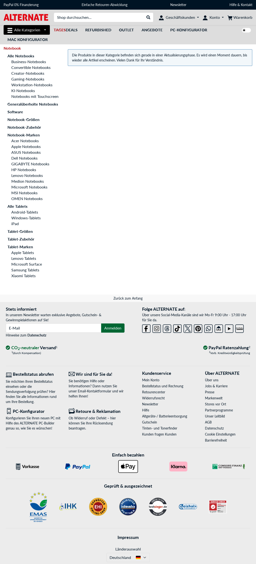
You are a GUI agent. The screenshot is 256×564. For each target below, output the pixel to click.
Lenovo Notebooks (27, 175)
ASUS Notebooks (26, 152)
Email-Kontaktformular (94, 391)
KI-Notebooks (23, 90)
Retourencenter (153, 392)
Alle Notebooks (20, 56)
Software (15, 111)
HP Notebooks (23, 169)
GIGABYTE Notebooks (30, 163)
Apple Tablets (22, 252)
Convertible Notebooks (31, 67)
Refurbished (98, 29)
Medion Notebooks (27, 181)
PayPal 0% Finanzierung (21, 5)
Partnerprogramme (219, 410)
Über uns (211, 380)
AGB (208, 422)
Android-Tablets (24, 212)
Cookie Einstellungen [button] (220, 434)
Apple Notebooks (26, 146)
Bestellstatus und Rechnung (162, 386)
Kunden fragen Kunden (159, 434)
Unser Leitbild (215, 416)
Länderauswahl (128, 549)
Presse (209, 392)
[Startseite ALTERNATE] (26, 17)
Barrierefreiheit (216, 440)
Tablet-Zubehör (20, 239)
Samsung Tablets (25, 270)
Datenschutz (36, 335)
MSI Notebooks (24, 192)
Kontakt (246, 5)
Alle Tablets (17, 206)
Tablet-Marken (20, 246)
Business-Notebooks (28, 61)
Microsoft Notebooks (29, 187)
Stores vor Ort (215, 404)
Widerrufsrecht (153, 398)
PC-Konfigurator (188, 29)
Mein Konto (150, 380)
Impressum (128, 537)
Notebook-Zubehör (24, 127)
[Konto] (213, 17)
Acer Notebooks (25, 140)
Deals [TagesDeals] (66, 29)
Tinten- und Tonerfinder (159, 428)
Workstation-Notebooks (32, 84)
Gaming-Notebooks (27, 79)
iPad (15, 223)
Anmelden (112, 328)
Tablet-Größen (20, 231)
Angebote (152, 29)
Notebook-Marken (23, 135)
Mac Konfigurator (27, 39)
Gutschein (149, 422)
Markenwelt (214, 398)
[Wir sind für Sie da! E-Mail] (96, 374)
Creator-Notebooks (27, 73)
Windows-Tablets (26, 217)
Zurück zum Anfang (128, 298)
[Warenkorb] (240, 17)
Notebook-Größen (23, 119)
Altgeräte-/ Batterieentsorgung (164, 416)
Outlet (126, 29)
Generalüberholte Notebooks (32, 104)
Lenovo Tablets (23, 258)
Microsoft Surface (26, 264)
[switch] (246, 30)
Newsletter (178, 5)
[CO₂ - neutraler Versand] (31, 348)
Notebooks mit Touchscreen (35, 96)
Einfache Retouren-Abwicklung (104, 5)
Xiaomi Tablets (23, 275)
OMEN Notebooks (27, 198)
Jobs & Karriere (216, 386)
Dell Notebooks (24, 158)
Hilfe (233, 5)
